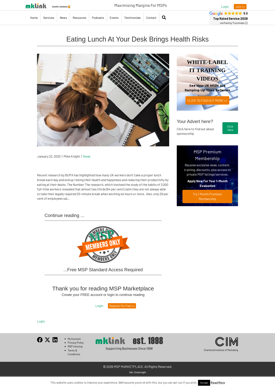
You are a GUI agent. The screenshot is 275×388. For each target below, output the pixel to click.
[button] (225, 6)
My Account (74, 338)
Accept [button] (204, 382)
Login (41, 321)
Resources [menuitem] (79, 17)
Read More (218, 382)
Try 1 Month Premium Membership (207, 196)
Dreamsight (140, 372)
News (86, 156)
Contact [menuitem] (151, 17)
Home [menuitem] (34, 17)
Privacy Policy (76, 342)
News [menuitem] (63, 17)
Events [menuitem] (114, 17)
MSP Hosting (75, 346)
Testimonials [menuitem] (132, 17)
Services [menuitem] (48, 17)
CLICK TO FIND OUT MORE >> (207, 100)
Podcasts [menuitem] (98, 17)
